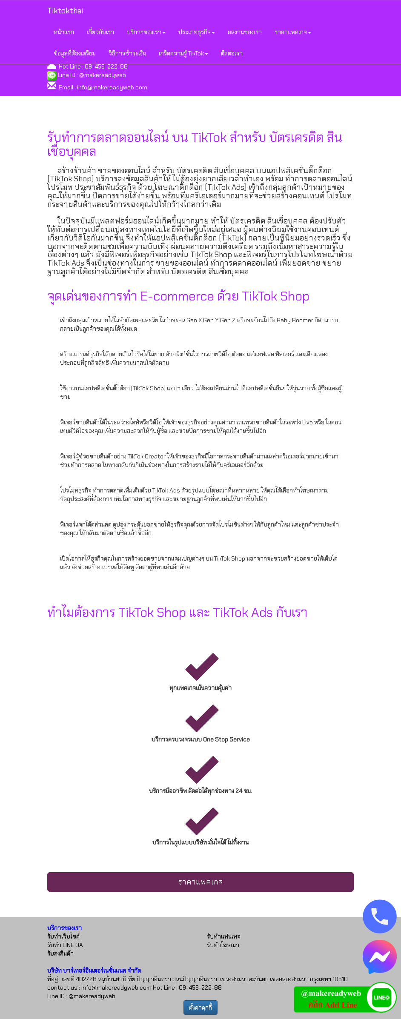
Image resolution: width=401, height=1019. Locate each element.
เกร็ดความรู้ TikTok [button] (183, 53)
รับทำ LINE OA (65, 945)
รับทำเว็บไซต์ (63, 936)
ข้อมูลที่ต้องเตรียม (75, 53)
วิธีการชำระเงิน (127, 53)
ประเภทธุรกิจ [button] (196, 32)
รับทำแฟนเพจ (224, 936)
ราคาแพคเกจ (200, 882)
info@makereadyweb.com (112, 87)
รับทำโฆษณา (223, 945)
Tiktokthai (65, 11)
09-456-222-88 (106, 66)
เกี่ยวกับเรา (100, 32)
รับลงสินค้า (60, 953)
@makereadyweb (102, 75)
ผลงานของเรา (245, 32)
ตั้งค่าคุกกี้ (200, 1007)
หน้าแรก (64, 32)
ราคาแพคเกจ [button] (293, 32)
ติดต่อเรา (232, 53)
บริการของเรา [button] (146, 32)
